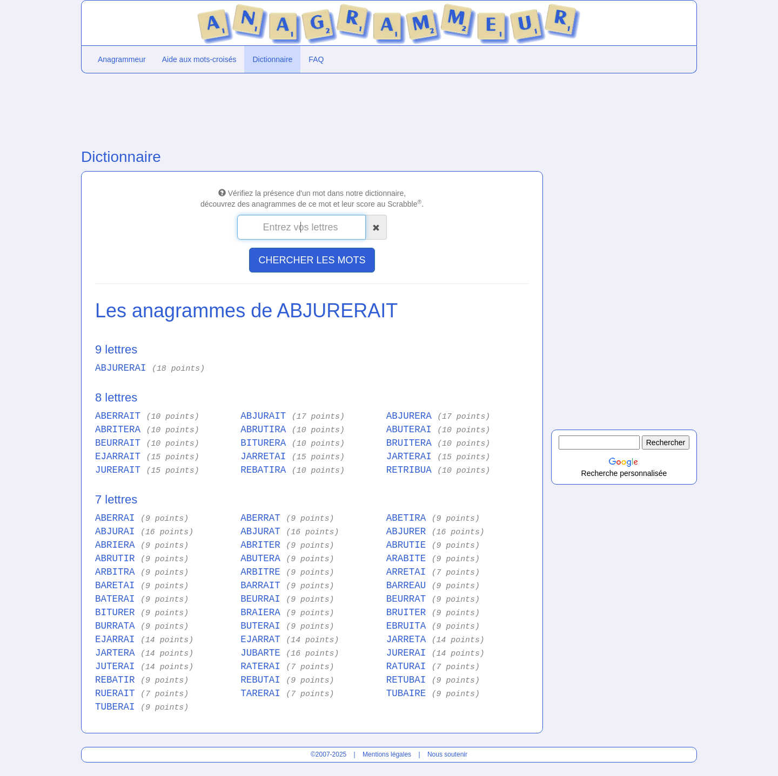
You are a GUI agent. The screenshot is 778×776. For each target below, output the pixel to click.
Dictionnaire (272, 59)
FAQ (316, 59)
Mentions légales (387, 754)
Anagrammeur (122, 59)
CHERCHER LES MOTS (311, 260)
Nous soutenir (447, 754)
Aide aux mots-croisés (199, 59)
